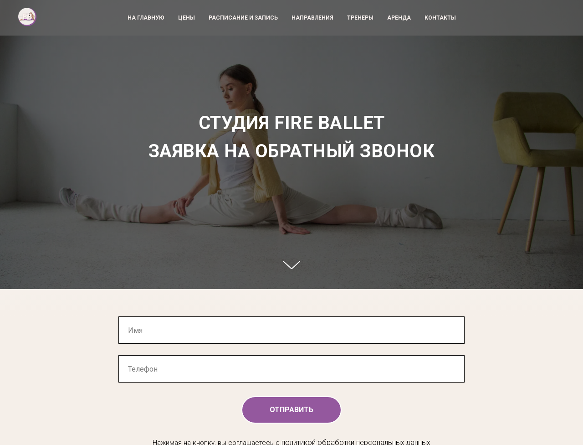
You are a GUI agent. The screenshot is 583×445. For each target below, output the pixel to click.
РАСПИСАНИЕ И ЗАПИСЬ (243, 18)
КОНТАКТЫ (440, 18)
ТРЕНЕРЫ (360, 18)
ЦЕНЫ (186, 18)
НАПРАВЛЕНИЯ (312, 18)
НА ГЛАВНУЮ (146, 18)
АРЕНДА (399, 18)
